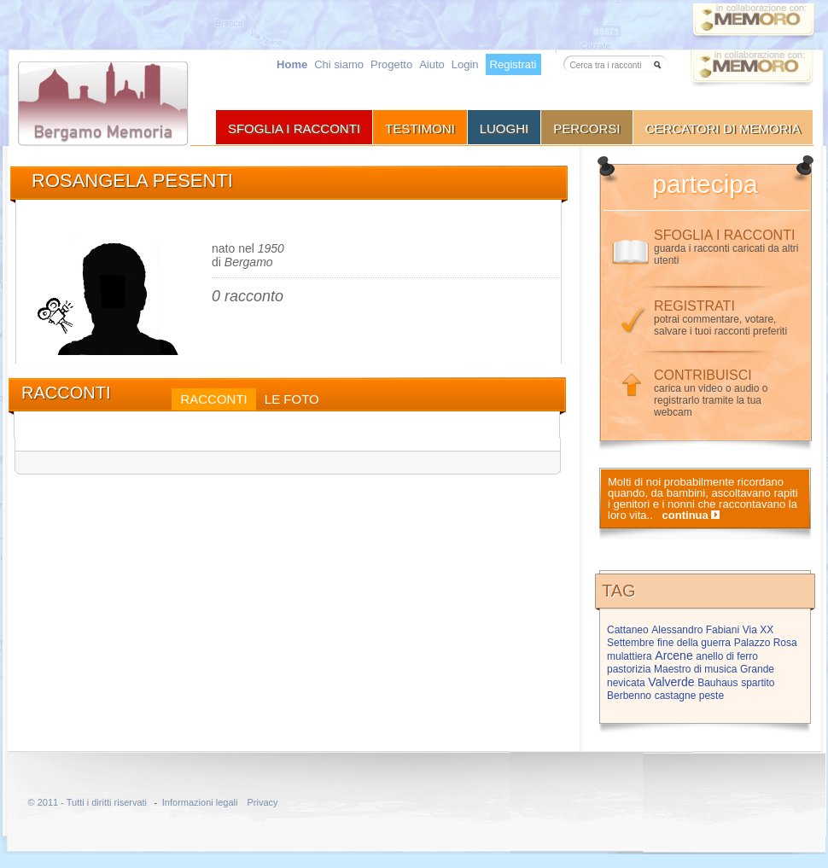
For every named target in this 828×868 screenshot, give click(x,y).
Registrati (513, 64)
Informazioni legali (200, 802)
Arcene (673, 655)
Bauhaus (717, 683)
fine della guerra (694, 643)
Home (292, 64)
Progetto (391, 64)
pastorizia (628, 669)
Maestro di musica (695, 669)
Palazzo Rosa (765, 643)
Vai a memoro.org (752, 71)
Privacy (262, 802)
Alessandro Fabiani (695, 630)
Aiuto (432, 64)
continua (685, 515)
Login (465, 64)
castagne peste (689, 696)
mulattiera (629, 656)
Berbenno (629, 696)
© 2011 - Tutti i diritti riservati (88, 802)
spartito (757, 683)
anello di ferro (727, 656)
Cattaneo (628, 630)
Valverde (671, 682)
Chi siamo (339, 64)
